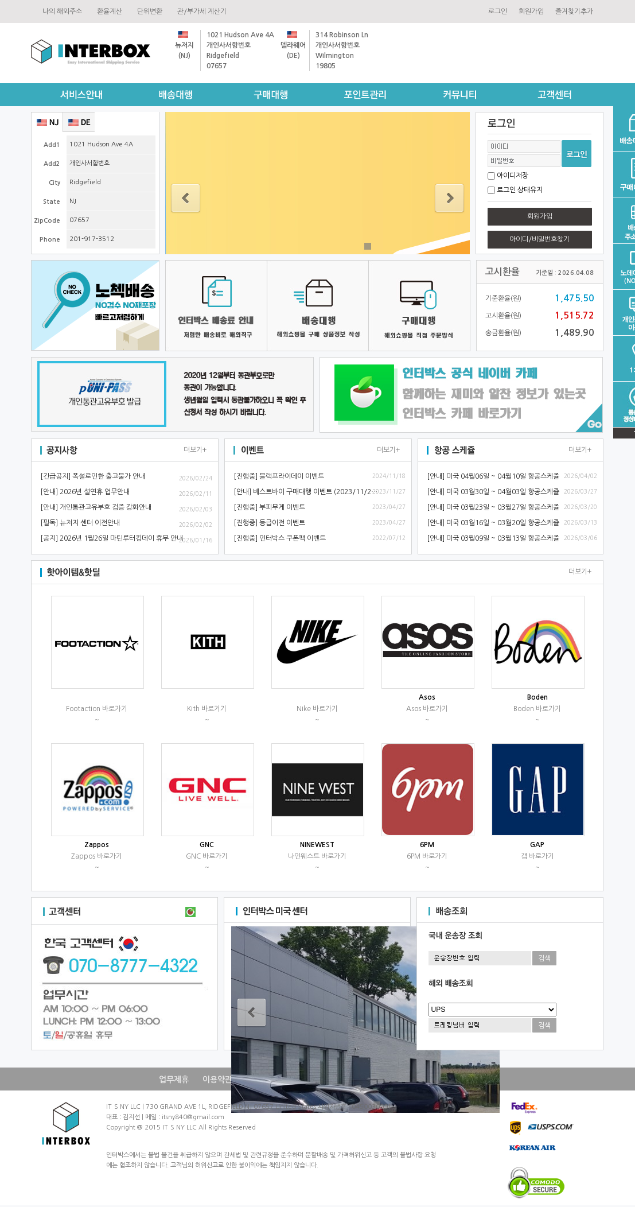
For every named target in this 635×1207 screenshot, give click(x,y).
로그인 (497, 11)
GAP (537, 844)
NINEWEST (317, 844)
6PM (427, 844)
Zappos (96, 844)
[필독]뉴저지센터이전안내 (80, 522)
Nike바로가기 (317, 708)
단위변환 (151, 11)
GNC (207, 844)
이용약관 (217, 1080)
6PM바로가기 (427, 856)
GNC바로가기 (207, 856)
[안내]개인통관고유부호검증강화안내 (95, 507)
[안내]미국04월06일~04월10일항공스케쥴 (493, 476)
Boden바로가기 (537, 708)
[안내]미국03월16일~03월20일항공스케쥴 (493, 522)
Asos (427, 697)
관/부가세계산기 (203, 11)
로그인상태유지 (520, 190)
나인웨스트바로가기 (317, 856)
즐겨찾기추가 (574, 11)
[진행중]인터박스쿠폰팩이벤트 (279, 538)
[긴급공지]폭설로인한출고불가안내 (92, 476)
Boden (537, 697)
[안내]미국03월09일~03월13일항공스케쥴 (493, 538)
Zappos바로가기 (96, 856)
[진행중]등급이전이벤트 (269, 522)
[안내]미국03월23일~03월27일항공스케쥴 (493, 507)
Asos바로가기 (427, 708)
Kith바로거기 (207, 708)
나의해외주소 (63, 11)
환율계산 (111, 11)
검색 (544, 958)
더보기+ (195, 450)
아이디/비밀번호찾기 (539, 239)
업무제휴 (174, 1080)
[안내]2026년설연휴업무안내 (85, 491)
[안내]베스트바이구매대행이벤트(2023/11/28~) (307, 491)
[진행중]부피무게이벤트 (269, 507)
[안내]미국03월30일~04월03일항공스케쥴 (493, 491)
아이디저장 (512, 175)
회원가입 (531, 11)
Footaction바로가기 (96, 708)
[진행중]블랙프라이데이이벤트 (278, 476)
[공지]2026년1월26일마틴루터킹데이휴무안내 (111, 538)
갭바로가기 (537, 856)
